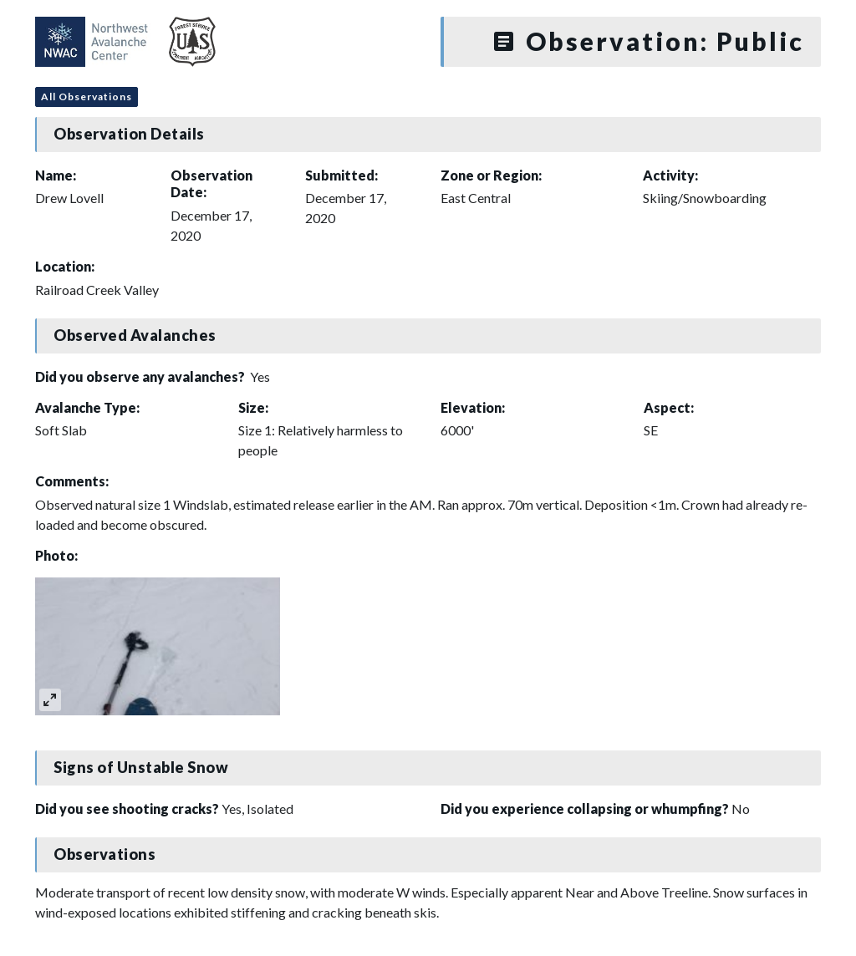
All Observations (86, 96)
